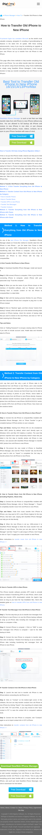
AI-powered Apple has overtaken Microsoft (14, 38)
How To (19, 15)
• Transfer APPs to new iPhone (10, 202)
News (20, 808)
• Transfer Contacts (6, 207)
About (7, 808)
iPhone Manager (9, 15)
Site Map (21, 810)
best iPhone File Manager (19, 240)
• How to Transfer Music (7, 199)
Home (2, 808)
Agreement (37, 808)
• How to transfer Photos (8, 197)
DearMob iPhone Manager (10, 118)
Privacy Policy (28, 808)
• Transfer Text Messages (8, 204)
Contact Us (13, 808)
